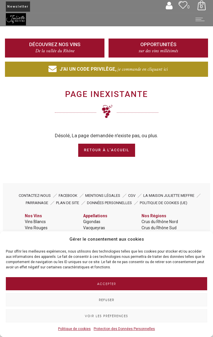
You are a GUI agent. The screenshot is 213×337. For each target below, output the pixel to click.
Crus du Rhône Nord (160, 221)
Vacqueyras (94, 227)
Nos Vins (33, 215)
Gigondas (91, 221)
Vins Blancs (35, 221)
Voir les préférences (106, 316)
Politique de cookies (74, 329)
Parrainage (37, 203)
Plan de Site (67, 203)
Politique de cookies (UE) (163, 203)
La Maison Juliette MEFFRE (168, 195)
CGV (131, 195)
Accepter (106, 284)
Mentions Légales (102, 195)
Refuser (106, 300)
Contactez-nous (35, 195)
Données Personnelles (109, 203)
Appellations (95, 215)
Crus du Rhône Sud (159, 227)
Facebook (68, 195)
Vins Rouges (36, 227)
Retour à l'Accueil (106, 150)
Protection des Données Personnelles (124, 329)
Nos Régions (154, 215)
